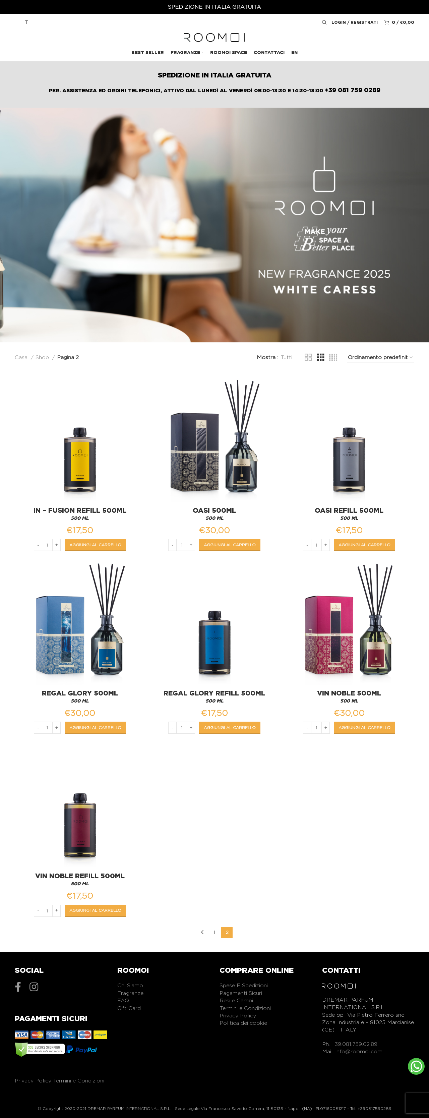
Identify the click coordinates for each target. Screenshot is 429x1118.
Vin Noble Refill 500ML (79, 876)
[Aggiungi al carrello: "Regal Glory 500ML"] (94, 727)
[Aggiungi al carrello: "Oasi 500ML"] (230, 544)
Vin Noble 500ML (350, 692)
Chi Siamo (130, 985)
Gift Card (129, 1008)
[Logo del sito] (214, 37)
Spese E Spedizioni (244, 985)
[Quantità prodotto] (47, 544)
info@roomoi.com (358, 1051)
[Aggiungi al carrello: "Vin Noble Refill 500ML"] (94, 911)
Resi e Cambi (236, 1000)
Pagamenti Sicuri (241, 993)
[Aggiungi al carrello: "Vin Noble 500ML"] (365, 727)
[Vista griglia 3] (320, 357)
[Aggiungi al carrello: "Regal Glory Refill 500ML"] (230, 727)
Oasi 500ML (214, 509)
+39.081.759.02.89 (354, 1044)
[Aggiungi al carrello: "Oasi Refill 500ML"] (365, 544)
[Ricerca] (323, 22)
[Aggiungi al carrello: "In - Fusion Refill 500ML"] (94, 544)
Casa (22, 357)
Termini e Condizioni (78, 1080)
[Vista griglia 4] (333, 357)
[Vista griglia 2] (308, 357)
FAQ (123, 1000)
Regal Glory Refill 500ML (214, 692)
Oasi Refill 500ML (350, 509)
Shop (43, 357)
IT (25, 22)
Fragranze (130, 993)
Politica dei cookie (243, 1023)
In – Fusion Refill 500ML (79, 509)
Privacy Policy (33, 1080)
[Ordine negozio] (380, 357)
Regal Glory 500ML (79, 692)
